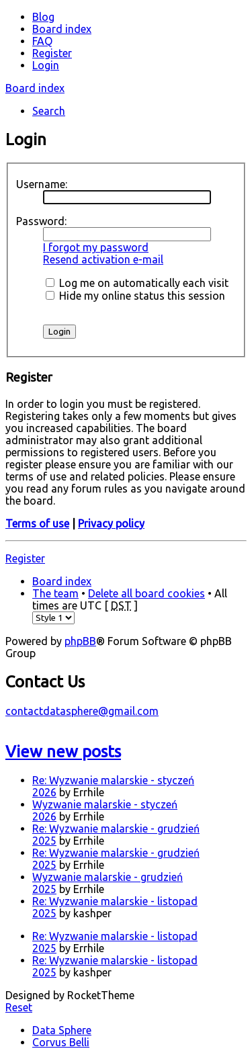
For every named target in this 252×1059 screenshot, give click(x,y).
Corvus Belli (60, 1042)
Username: (41, 184)
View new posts (63, 752)
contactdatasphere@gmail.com (82, 711)
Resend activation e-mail (103, 259)
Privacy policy (111, 523)
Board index (35, 88)
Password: (41, 221)
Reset (18, 1007)
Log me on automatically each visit (137, 283)
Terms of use (37, 523)
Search (48, 111)
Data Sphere (61, 1030)
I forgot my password (96, 247)
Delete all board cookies (146, 593)
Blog (43, 17)
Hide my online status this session (135, 296)
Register (25, 558)
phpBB (80, 641)
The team (55, 593)
